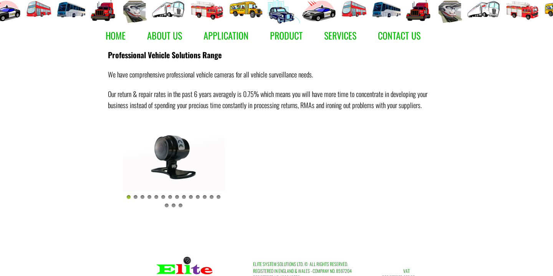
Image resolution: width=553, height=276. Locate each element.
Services (340, 35)
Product (286, 35)
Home (116, 35)
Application (226, 35)
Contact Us (399, 35)
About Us (164, 35)
